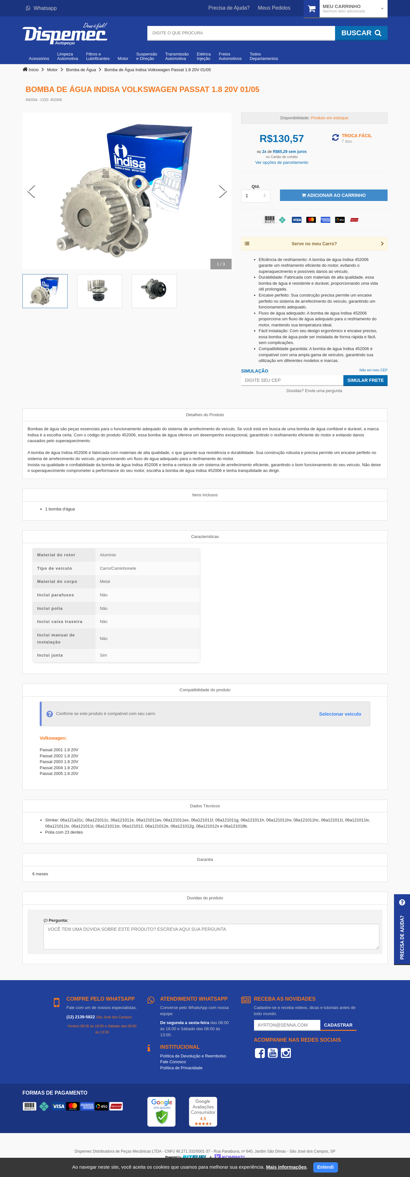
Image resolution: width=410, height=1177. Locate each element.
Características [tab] (205, 536)
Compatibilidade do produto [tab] (205, 689)
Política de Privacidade (181, 1067)
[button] (402, 929)
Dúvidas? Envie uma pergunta (314, 390)
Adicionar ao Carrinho (333, 195)
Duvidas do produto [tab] (205, 897)
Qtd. (255, 186)
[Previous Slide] (31, 190)
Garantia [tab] (205, 859)
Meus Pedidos (274, 8)
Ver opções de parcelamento (281, 162)
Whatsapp (41, 8)
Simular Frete (365, 380)
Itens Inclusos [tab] (205, 494)
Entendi (325, 1167)
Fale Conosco (173, 1061)
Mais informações (286, 1167)
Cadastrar (338, 1025)
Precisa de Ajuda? (229, 8)
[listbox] (256, 195)
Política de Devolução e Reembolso (193, 1056)
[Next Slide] (223, 190)
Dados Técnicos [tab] (205, 805)
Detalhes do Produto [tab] (205, 414)
